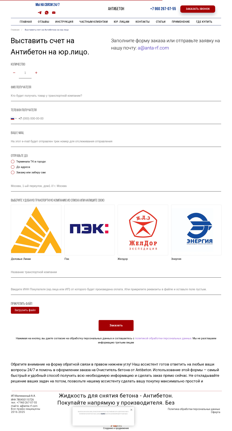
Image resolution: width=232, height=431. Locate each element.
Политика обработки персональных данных (194, 409)
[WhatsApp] (46, 13)
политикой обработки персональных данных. (163, 338)
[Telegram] (39, 13)
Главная (26, 21)
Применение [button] (181, 21)
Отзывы (43, 21)
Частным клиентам (93, 21)
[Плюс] (36, 73)
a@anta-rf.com (153, 48)
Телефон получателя (24, 110)
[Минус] (14, 73)
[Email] (53, 13)
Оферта (215, 412)
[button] (197, 9)
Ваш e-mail (17, 133)
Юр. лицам (121, 21)
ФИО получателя (21, 87)
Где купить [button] (204, 21)
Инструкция (64, 21)
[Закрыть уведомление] (131, 410)
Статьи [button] (161, 21)
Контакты (143, 21)
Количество (18, 64)
